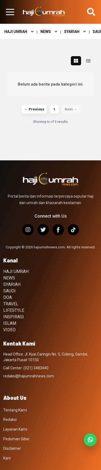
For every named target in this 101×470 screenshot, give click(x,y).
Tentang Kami (15, 410)
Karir (7, 458)
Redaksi (10, 419)
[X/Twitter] (43, 229)
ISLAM (9, 323)
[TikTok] (73, 229)
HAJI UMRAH (19, 31)
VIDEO (9, 329)
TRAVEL (10, 303)
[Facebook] (58, 229)
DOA (7, 297)
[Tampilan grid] (76, 60)
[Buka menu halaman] (10, 12)
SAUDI (9, 290)
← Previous (34, 109)
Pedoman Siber (16, 439)
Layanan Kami (15, 429)
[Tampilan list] (88, 60)
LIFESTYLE (13, 310)
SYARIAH (75, 31)
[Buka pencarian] (91, 12)
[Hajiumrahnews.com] (43, 12)
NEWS (48, 31)
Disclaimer (12, 448)
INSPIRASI (13, 316)
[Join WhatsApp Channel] (90, 439)
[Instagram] (28, 229)
